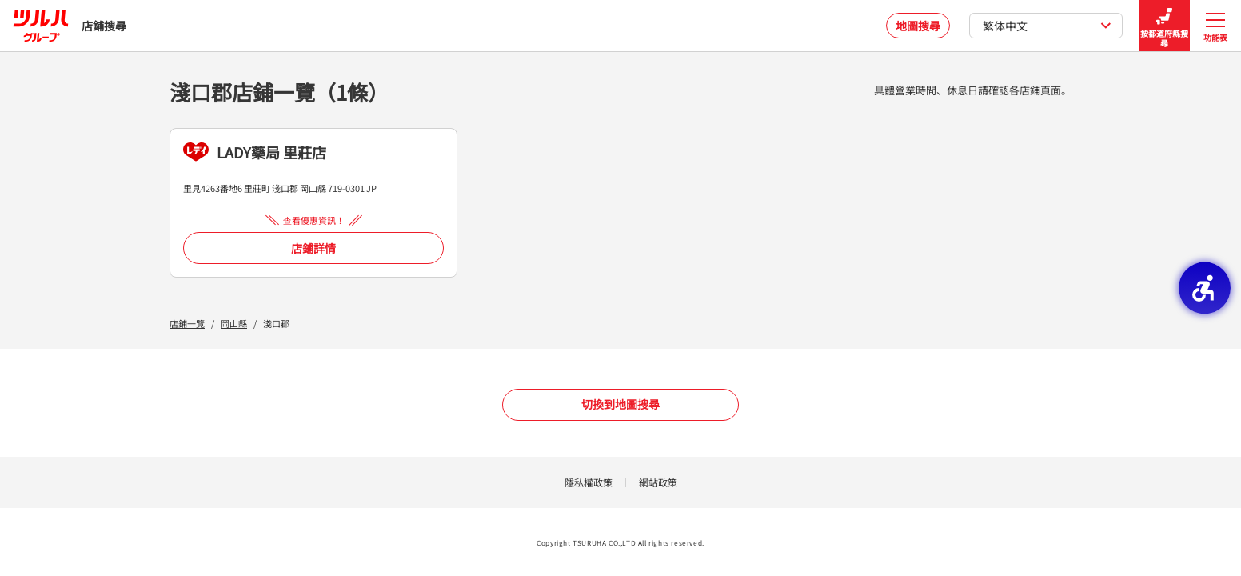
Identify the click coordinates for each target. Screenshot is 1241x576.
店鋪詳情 (313, 248)
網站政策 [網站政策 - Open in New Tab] (658, 482)
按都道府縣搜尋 (1164, 26)
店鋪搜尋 (69, 26)
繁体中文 (1047, 26)
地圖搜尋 (918, 26)
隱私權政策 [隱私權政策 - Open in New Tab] (589, 482)
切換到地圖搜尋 (620, 404)
